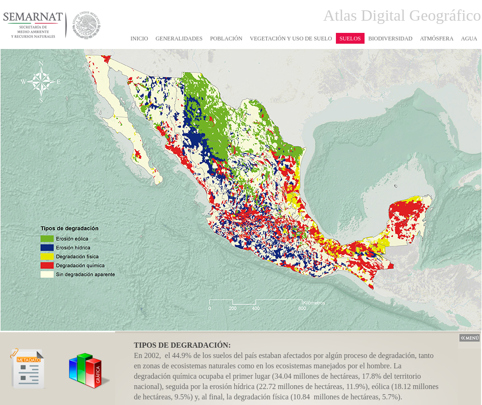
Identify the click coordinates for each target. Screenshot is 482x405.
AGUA (469, 38)
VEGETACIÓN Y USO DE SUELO (291, 38)
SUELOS (350, 38)
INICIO (139, 38)
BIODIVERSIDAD (390, 38)
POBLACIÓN (226, 38)
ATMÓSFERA (436, 38)
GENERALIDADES (178, 38)
